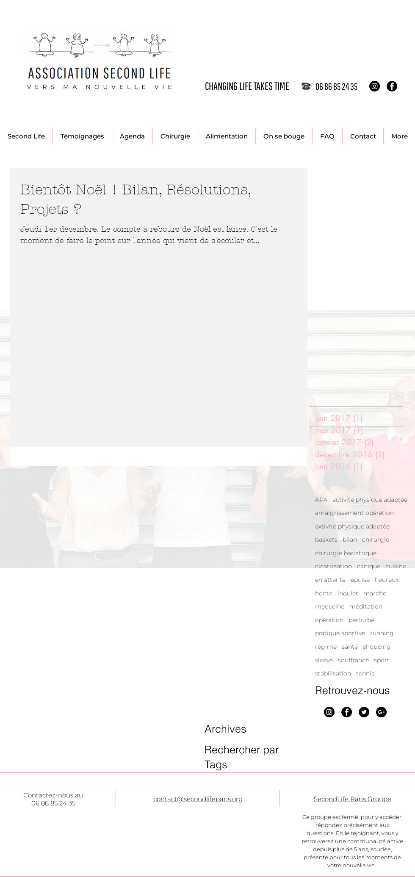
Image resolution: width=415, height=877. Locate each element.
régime (326, 646)
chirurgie (375, 539)
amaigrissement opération (354, 513)
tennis (365, 673)
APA (321, 500)
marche (374, 593)
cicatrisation (333, 566)
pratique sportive (340, 633)
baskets (326, 539)
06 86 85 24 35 (53, 803)
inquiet (348, 593)
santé (350, 646)
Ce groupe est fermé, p (333, 816)
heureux (386, 580)
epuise (360, 580)
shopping (377, 646)
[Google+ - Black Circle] (381, 712)
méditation (365, 606)
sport (382, 660)
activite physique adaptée (369, 500)
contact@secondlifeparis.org (198, 799)
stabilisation (333, 673)
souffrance (353, 660)
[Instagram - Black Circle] (374, 86)
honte (323, 593)
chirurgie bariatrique (345, 553)
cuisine (395, 566)
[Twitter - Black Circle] (364, 712)
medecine (329, 606)
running (382, 633)
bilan (350, 539)
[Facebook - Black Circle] (392, 86)
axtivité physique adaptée (352, 526)
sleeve (324, 660)
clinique (368, 566)
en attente (330, 580)
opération (329, 620)
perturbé (361, 620)
